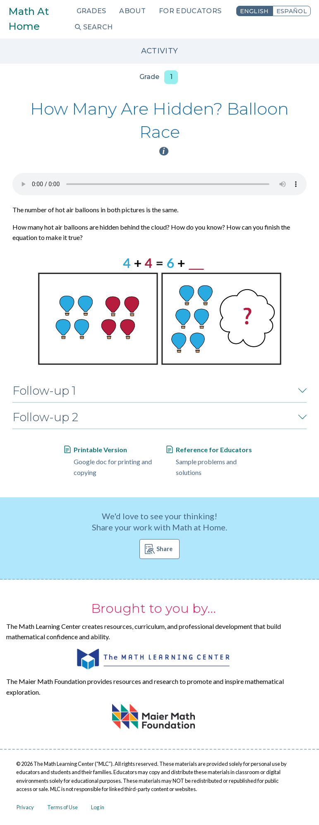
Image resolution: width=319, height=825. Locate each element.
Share (164, 548)
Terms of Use (62, 807)
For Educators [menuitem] (190, 11)
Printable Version (100, 449)
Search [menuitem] (98, 27)
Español (291, 11)
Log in (97, 807)
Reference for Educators (214, 449)
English (254, 11)
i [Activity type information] (164, 151)
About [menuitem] (132, 11)
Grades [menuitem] (91, 11)
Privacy (25, 807)
